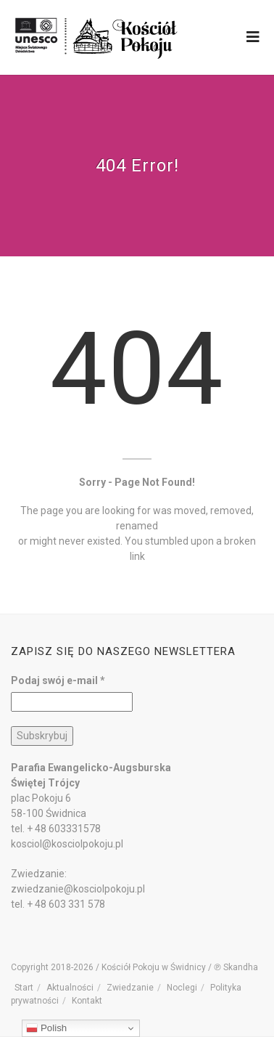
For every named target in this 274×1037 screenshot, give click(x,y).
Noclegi (182, 988)
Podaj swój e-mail (58, 680)
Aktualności (70, 988)
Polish (46, 1028)
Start (23, 988)
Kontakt (87, 1001)
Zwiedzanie (130, 988)
